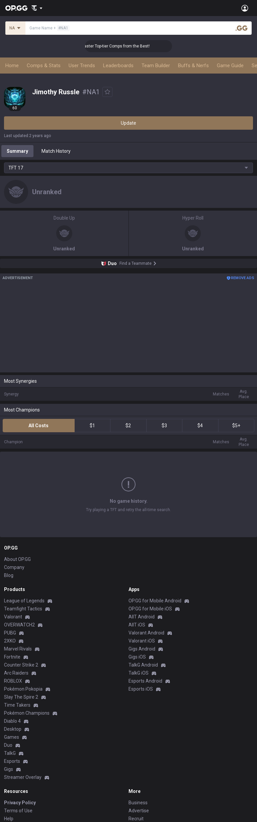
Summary (17, 151)
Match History (56, 151)
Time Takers (17, 654)
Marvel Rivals (18, 598)
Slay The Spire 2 (21, 646)
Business (138, 751)
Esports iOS (140, 638)
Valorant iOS (141, 590)
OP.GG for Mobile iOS (150, 558)
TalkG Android (143, 614)
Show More (128, 479)
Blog (8, 524)
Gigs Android (141, 598)
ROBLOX (13, 630)
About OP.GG (17, 508)
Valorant (13, 566)
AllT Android (141, 566)
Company (14, 516)
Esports (12, 710)
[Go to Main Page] (16, 8)
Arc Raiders (16, 622)
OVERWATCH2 (19, 574)
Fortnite (12, 606)
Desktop (12, 678)
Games (11, 686)
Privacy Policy (20, 751)
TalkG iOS (138, 622)
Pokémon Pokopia (23, 638)
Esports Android (145, 630)
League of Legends (24, 550)
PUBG (10, 582)
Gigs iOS (137, 606)
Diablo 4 (12, 670)
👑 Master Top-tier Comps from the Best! (119, 46)
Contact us (15, 784)
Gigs (8, 718)
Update (128, 123)
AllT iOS (136, 574)
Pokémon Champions (27, 662)
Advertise (138, 759)
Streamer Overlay (22, 726)
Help (8, 768)
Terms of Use (18, 759)
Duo (8, 694)
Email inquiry (17, 776)
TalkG (10, 702)
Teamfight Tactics (23, 558)
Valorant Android (146, 582)
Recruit (136, 768)
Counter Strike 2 (21, 614)
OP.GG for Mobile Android (154, 550)
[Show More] (37, 8)
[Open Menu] (245, 8)
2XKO (10, 590)
